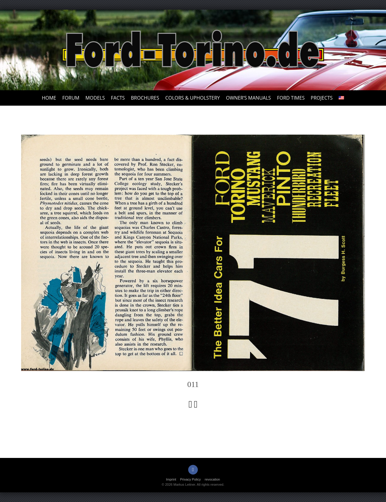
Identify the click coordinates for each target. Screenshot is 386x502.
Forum (70, 97)
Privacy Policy (190, 479)
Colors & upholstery (192, 97)
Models (95, 97)
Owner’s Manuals (248, 97)
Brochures (145, 97)
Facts (118, 97)
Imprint (171, 479)
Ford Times (291, 97)
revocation (212, 479)
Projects (322, 97)
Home (49, 97)
